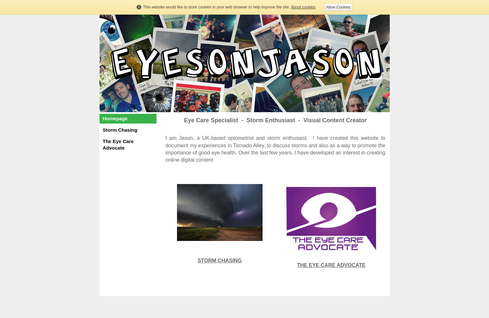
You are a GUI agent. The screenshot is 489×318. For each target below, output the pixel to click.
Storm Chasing (120, 130)
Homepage (115, 118)
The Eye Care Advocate (118, 145)
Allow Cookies (338, 7)
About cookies (303, 7)
